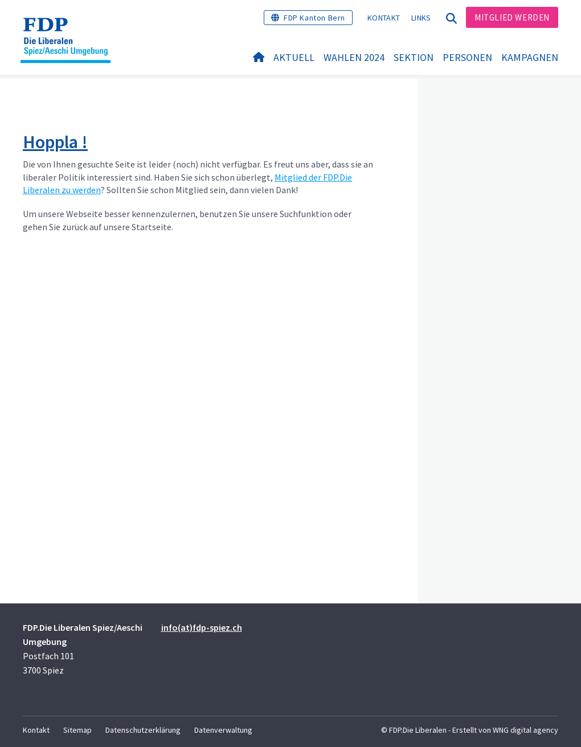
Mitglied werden (512, 17)
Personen (467, 57)
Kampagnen (529, 57)
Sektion (413, 57)
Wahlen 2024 (354, 57)
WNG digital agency (525, 730)
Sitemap (77, 730)
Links (421, 18)
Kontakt (383, 18)
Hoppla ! (55, 141)
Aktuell (293, 57)
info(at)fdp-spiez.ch (201, 627)
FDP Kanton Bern (314, 18)
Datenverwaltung (223, 730)
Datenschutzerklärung (143, 730)
